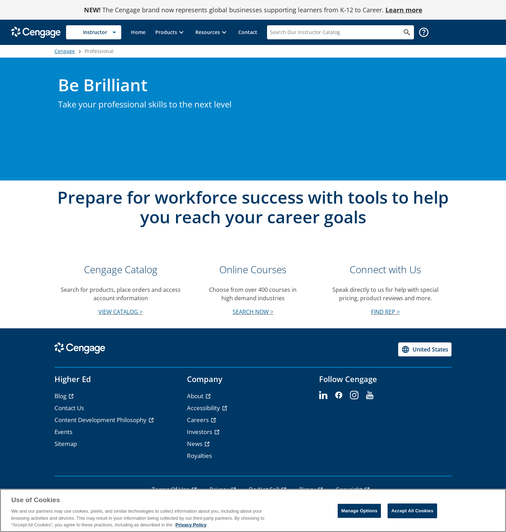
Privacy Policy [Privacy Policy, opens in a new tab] (190, 524)
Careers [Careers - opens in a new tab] (198, 420)
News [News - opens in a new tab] (195, 444)
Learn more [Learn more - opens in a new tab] (403, 10)
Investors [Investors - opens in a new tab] (200, 432)
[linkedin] (323, 395)
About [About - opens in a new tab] (196, 396)
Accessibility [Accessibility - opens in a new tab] (204, 408)
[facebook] (339, 395)
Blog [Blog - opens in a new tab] (61, 396)
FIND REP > (385, 312)
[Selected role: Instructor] (93, 32)
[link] (138, 32)
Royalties (199, 456)
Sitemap (65, 444)
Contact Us (69, 408)
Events (63, 432)
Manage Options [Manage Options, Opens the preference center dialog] (359, 510)
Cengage (64, 51)
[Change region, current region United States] (425, 349)
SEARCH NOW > (253, 312)
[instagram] (354, 395)
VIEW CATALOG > (120, 312)
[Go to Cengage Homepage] (35, 31)
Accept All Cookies (412, 510)
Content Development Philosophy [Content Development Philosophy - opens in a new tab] (101, 420)
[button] (170, 32)
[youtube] (369, 395)
